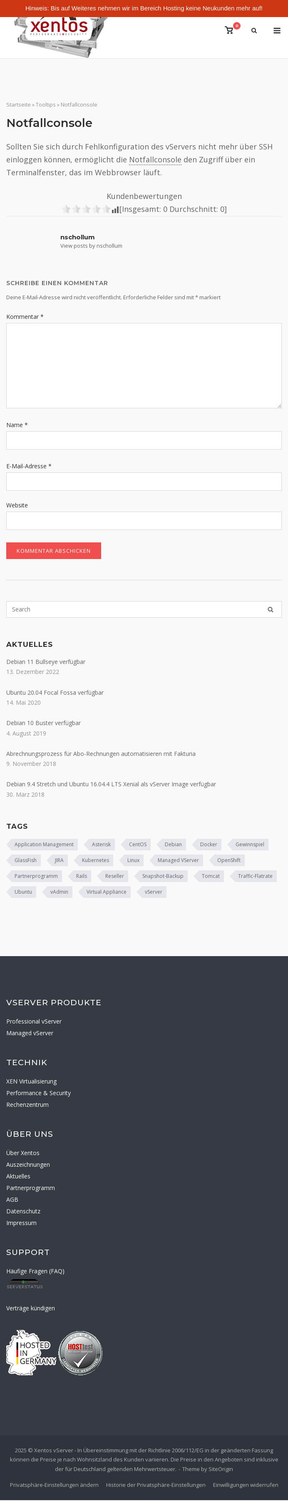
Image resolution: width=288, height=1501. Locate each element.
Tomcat (211, 876)
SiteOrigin (221, 1470)
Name (17, 426)
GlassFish (26, 861)
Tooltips (46, 105)
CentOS (137, 845)
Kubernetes (95, 861)
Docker (208, 845)
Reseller (114, 876)
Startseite (18, 105)
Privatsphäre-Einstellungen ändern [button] (54, 1485)
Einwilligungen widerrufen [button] (245, 1485)
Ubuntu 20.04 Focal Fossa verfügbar (55, 693)
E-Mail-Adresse (29, 467)
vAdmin (59, 892)
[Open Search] (254, 31)
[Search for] (144, 610)
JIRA (59, 861)
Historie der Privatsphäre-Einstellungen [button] (156, 1485)
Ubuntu (23, 892)
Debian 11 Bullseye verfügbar (45, 662)
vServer (153, 892)
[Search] (270, 610)
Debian (173, 845)
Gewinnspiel (250, 845)
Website (17, 506)
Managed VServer (178, 861)
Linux (133, 861)
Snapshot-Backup (163, 876)
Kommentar (25, 317)
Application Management (44, 845)
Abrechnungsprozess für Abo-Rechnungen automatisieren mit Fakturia (101, 754)
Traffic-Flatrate (255, 876)
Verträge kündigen (30, 1309)
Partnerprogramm (36, 876)
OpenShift (229, 861)
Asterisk (101, 845)
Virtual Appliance (107, 892)
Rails (81, 876)
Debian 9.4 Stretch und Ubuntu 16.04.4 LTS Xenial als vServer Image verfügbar (111, 785)
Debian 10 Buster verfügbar (43, 724)
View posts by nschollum (91, 246)
